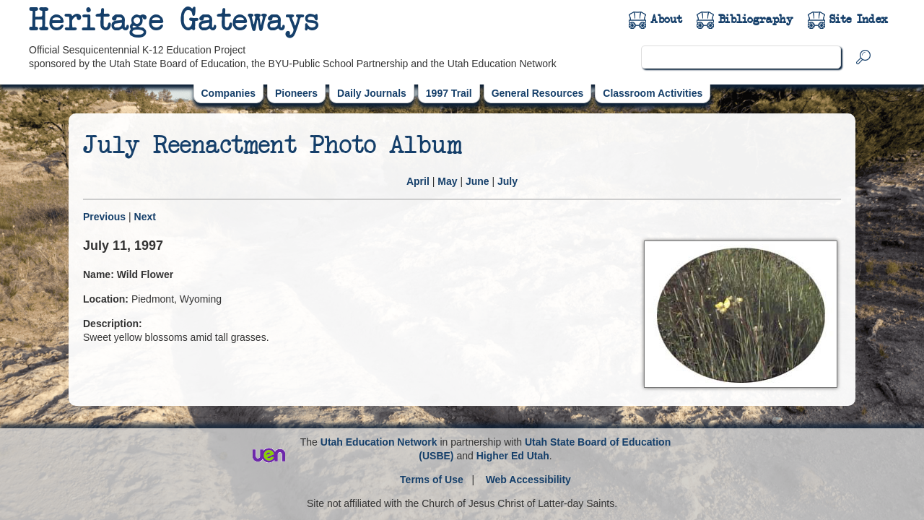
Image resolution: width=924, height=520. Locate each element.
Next (145, 216)
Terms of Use (431, 479)
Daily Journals (371, 93)
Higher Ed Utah (512, 456)
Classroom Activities (652, 93)
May (447, 181)
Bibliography (755, 19)
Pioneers (296, 93)
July (507, 181)
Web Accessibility (528, 479)
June (477, 181)
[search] (741, 57)
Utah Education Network (379, 442)
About (666, 19)
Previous (104, 216)
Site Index (858, 19)
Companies (228, 93)
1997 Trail (449, 93)
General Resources (538, 93)
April (418, 181)
